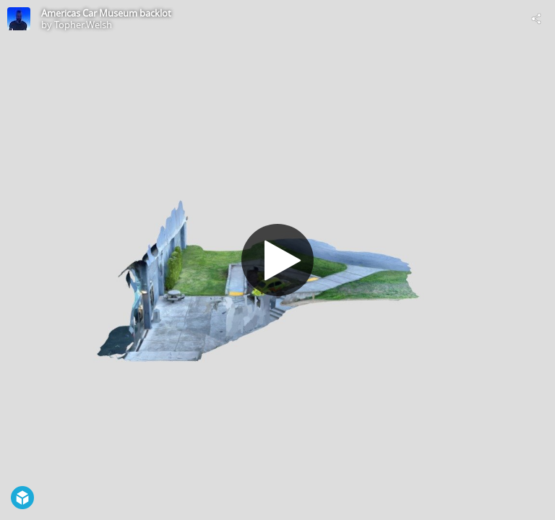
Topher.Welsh (83, 24)
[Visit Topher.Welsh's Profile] (18, 18)
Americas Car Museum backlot (106, 13)
